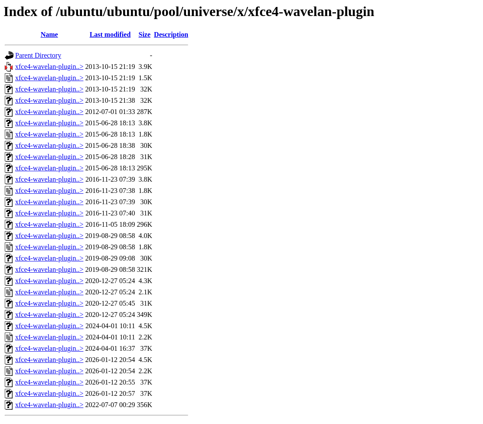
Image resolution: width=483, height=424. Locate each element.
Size (145, 34)
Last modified (110, 34)
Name (49, 34)
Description (171, 34)
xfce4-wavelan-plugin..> (49, 66)
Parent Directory (38, 55)
